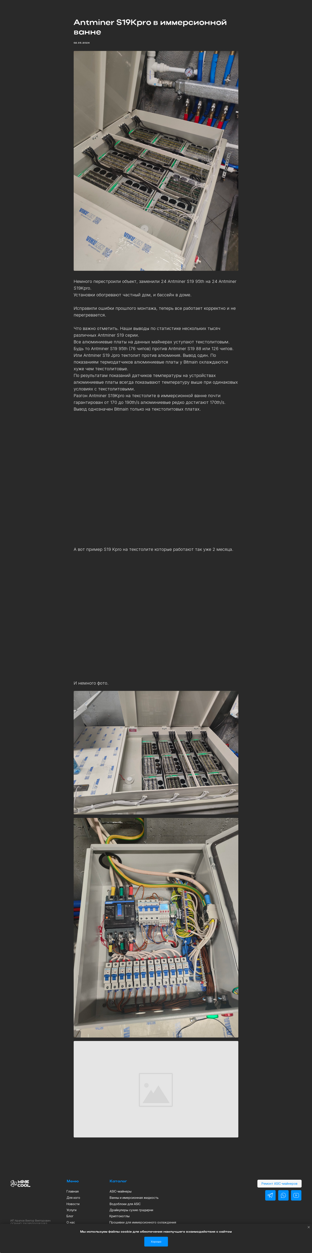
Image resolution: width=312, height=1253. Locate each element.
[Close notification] (309, 1227)
